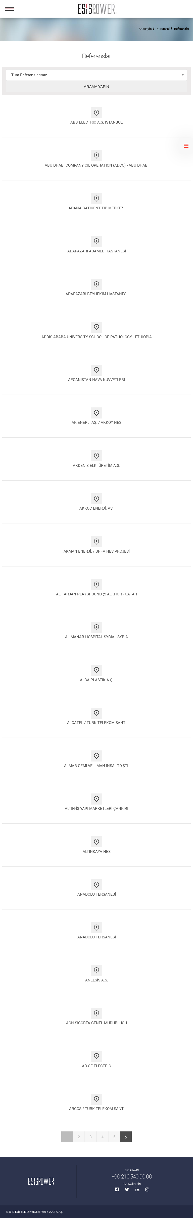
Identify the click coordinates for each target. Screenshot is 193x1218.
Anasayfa (145, 29)
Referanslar (181, 29)
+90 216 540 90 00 (132, 1176)
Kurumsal (163, 29)
